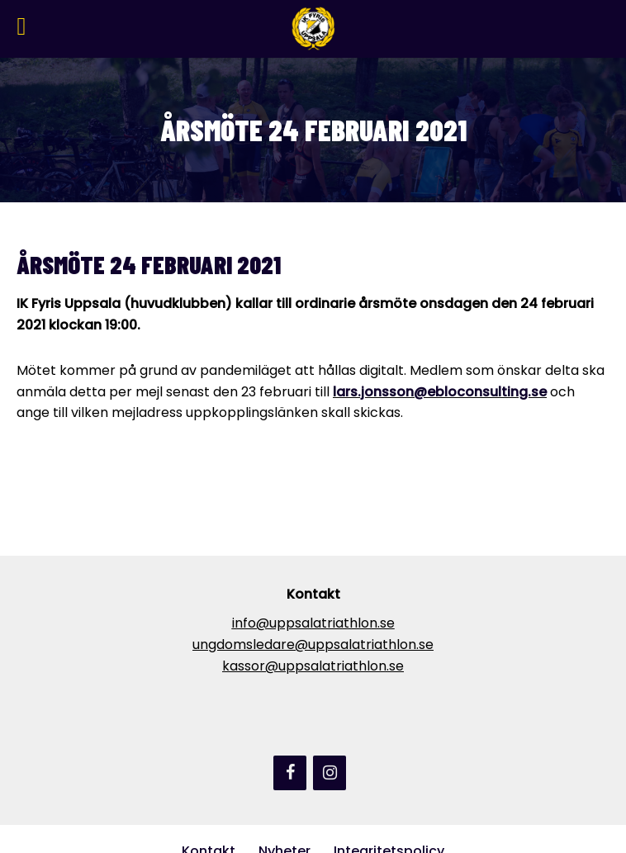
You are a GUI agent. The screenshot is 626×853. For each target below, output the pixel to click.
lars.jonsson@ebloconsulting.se (440, 391)
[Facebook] (289, 773)
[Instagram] (329, 773)
